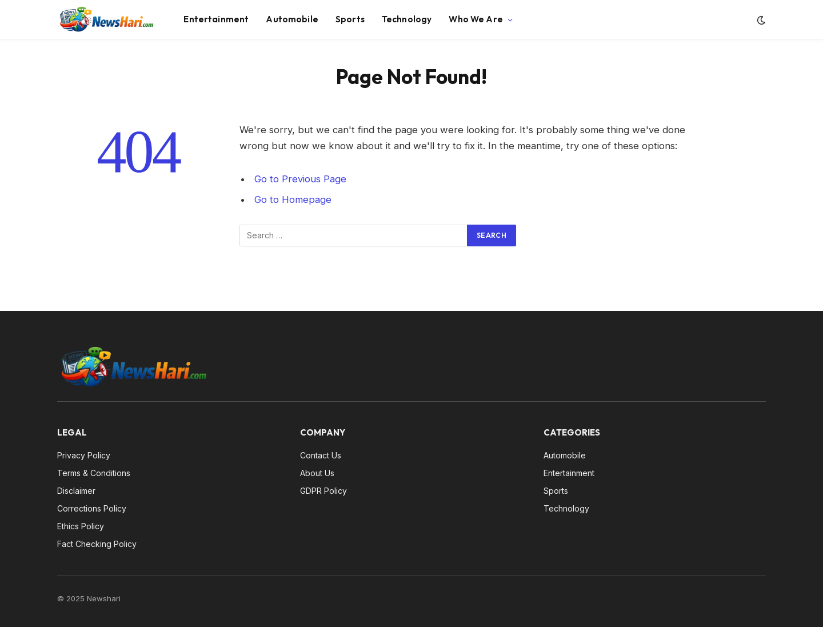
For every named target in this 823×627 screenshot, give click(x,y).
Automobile (292, 19)
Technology (407, 19)
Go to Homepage (292, 199)
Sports (350, 19)
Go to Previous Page (300, 179)
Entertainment (216, 19)
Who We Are (476, 19)
